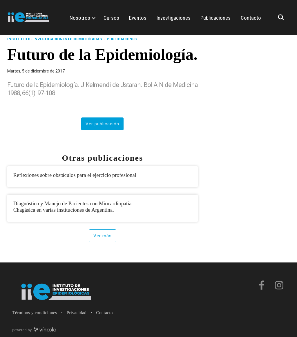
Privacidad (77, 312)
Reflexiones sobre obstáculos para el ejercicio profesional (74, 175)
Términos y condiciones (34, 312)
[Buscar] (282, 17)
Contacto (104, 312)
